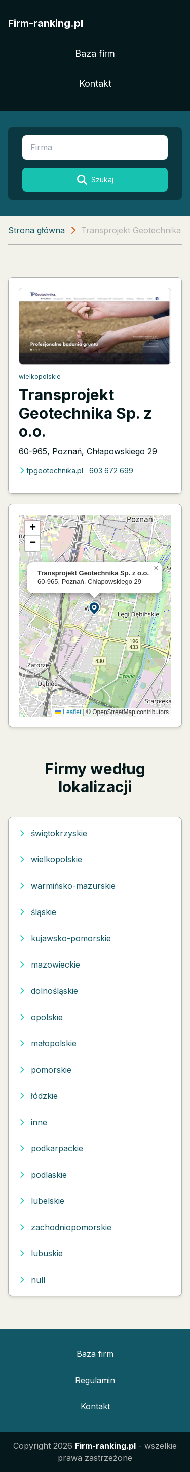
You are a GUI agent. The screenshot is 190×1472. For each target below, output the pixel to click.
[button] (94, 608)
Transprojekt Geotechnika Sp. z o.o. (86, 413)
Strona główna (36, 230)
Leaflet (68, 712)
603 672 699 (111, 470)
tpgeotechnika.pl (51, 470)
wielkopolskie (40, 376)
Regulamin (95, 1380)
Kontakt (95, 83)
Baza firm (95, 53)
